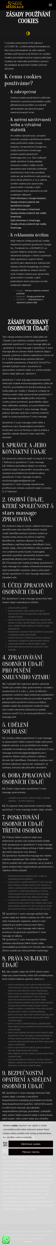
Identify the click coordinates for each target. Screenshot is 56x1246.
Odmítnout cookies (30, 1143)
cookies (14, 1125)
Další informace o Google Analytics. (28, 198)
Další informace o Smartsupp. (25, 220)
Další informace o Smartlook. (25, 209)
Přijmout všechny (30, 1151)
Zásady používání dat (36, 296)
